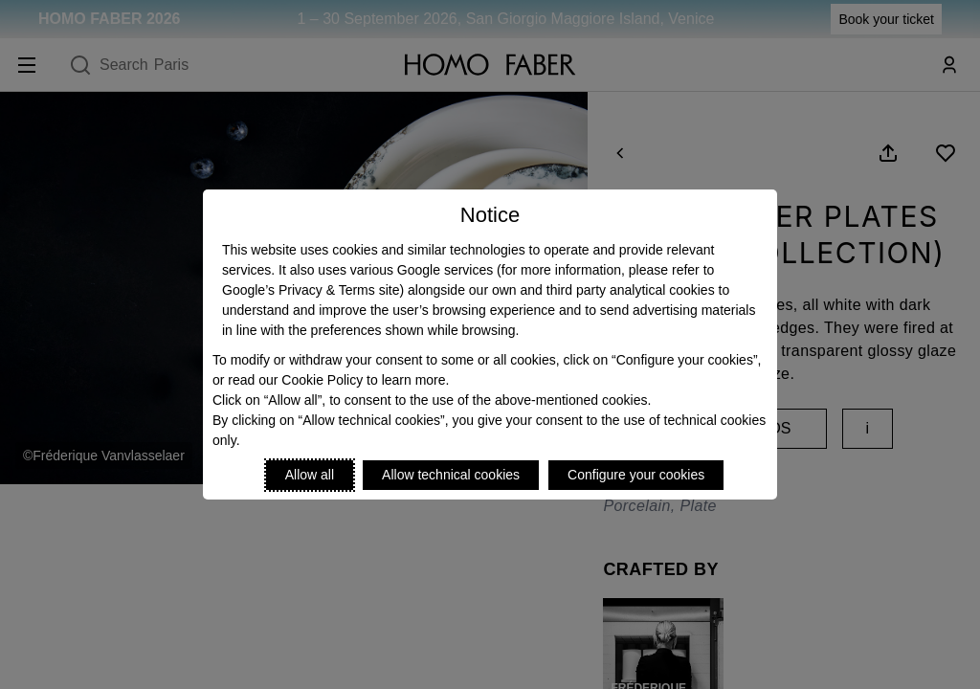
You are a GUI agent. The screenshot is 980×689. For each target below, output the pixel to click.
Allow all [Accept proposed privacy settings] (309, 474)
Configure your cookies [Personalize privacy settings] (636, 474)
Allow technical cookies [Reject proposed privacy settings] (451, 474)
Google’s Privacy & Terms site (310, 290)
